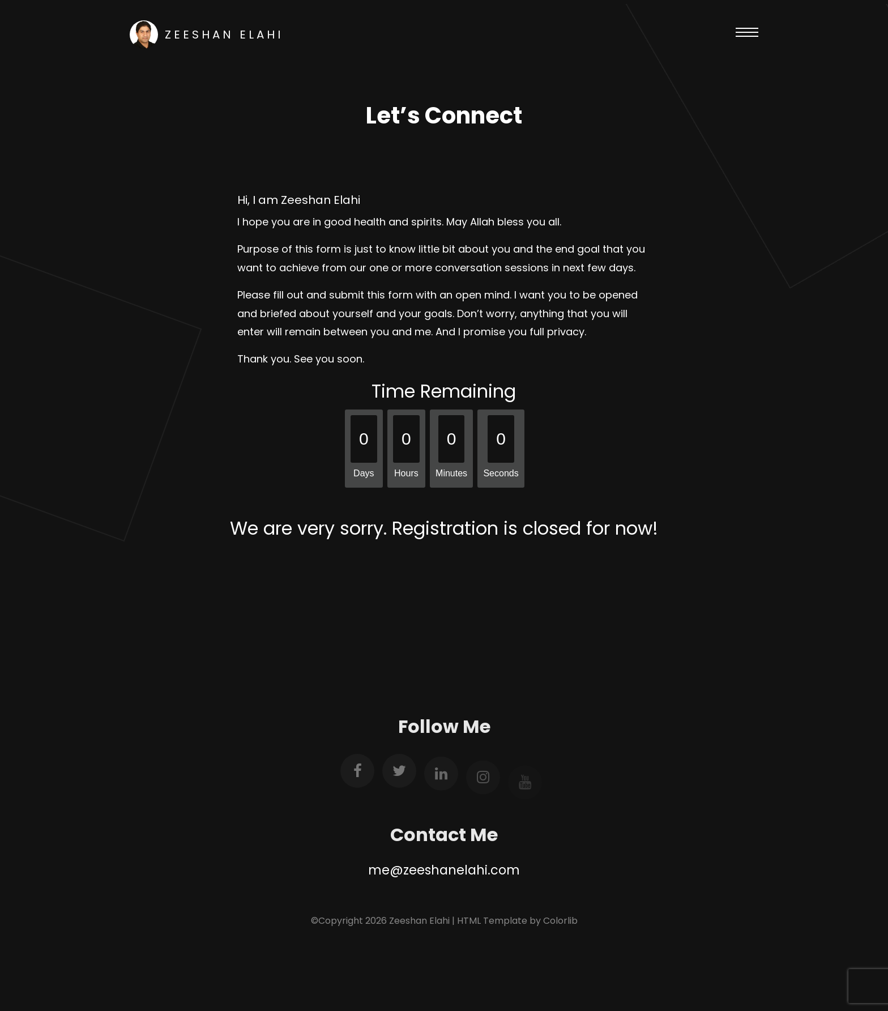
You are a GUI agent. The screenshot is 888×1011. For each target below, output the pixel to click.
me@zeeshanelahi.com (444, 870)
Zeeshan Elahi (206, 34)
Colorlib (560, 920)
